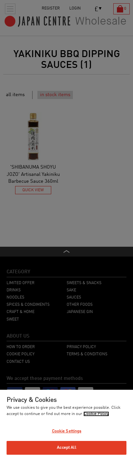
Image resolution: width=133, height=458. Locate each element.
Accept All (66, 448)
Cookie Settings (66, 431)
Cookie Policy (96, 414)
